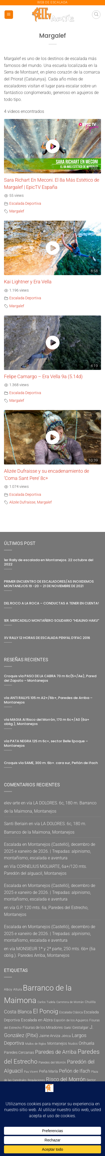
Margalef (16, 211)
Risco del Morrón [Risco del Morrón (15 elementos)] (66, 1079)
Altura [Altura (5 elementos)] (17, 989)
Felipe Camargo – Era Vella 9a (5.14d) (43, 376)
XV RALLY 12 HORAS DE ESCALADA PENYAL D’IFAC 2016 (47, 638)
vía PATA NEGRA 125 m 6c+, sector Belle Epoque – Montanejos (46, 743)
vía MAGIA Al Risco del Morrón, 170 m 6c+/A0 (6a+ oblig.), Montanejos (46, 722)
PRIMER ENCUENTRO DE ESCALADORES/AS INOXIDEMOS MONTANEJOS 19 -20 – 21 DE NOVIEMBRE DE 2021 (49, 583)
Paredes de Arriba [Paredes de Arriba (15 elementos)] (56, 1052)
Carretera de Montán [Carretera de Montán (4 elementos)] (70, 1002)
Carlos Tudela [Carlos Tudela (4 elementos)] (46, 1002)
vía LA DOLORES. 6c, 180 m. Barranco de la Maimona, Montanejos (50, 807)
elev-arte (12, 802)
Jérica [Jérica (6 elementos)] (66, 1036)
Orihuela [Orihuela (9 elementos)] (86, 1043)
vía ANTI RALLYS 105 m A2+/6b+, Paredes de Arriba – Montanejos (48, 700)
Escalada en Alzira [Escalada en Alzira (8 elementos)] (37, 1020)
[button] (9, 14)
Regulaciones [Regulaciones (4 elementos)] (36, 1080)
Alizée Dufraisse (22, 502)
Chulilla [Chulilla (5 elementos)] (90, 1002)
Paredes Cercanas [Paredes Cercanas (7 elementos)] (19, 1052)
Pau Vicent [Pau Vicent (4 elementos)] (31, 1071)
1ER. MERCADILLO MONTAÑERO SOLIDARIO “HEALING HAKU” (51, 620)
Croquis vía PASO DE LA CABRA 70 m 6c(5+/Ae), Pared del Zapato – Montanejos (50, 678)
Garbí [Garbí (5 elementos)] (67, 1028)
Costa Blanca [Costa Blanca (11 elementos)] (18, 1011)
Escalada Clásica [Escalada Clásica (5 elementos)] (71, 1012)
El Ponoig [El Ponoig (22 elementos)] (45, 1011)
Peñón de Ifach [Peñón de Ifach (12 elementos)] (74, 1071)
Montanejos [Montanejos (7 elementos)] (57, 1043)
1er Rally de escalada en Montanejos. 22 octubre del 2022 (48, 562)
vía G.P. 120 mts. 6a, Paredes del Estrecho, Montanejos (46, 911)
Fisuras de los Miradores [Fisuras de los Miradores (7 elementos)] (43, 1027)
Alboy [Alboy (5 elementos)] (8, 989)
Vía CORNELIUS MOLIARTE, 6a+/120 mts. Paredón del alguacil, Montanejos (45, 870)
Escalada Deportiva (25, 203)
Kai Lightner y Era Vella (28, 281)
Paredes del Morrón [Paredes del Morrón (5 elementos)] (52, 1062)
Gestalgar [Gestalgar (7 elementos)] (80, 1027)
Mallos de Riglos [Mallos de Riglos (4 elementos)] (35, 1044)
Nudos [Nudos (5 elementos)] (73, 1044)
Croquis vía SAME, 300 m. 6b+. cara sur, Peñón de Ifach (51, 763)
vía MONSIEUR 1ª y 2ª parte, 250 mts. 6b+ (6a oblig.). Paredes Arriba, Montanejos (49, 952)
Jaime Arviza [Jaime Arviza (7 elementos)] (49, 1036)
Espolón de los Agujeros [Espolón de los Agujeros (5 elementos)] (71, 1020)
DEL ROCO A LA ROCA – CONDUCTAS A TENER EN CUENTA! (51, 603)
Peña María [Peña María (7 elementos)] (48, 1071)
